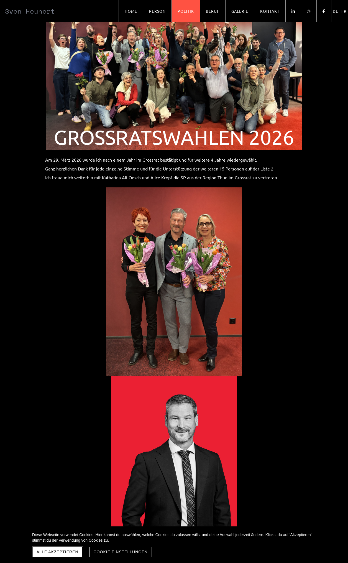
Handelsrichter (124, 472)
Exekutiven (83, 472)
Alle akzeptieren (57, 552)
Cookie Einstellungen (121, 552)
